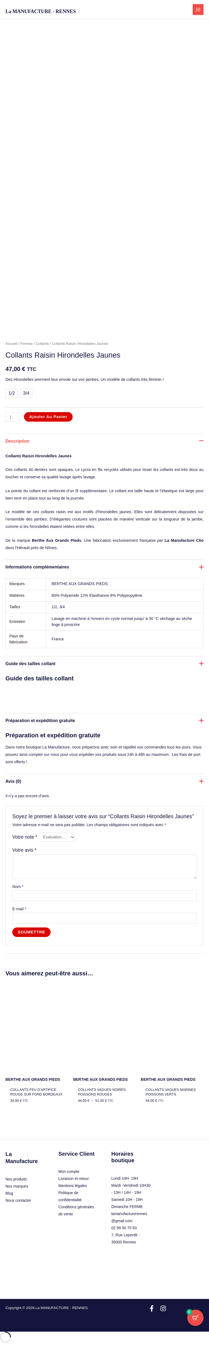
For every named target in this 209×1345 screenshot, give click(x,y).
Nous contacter (18, 1200)
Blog (9, 1193)
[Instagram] (163, 1308)
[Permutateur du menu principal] (198, 9)
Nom (17, 886)
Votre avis (24, 850)
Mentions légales (73, 1185)
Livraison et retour (74, 1178)
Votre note (24, 837)
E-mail (19, 909)
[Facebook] (152, 1308)
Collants (42, 344)
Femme (26, 344)
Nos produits (16, 1179)
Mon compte (69, 1171)
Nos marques (16, 1186)
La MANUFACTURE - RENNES (40, 11)
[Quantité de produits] (12, 417)
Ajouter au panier (48, 417)
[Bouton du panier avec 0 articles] (195, 1318)
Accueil (11, 344)
